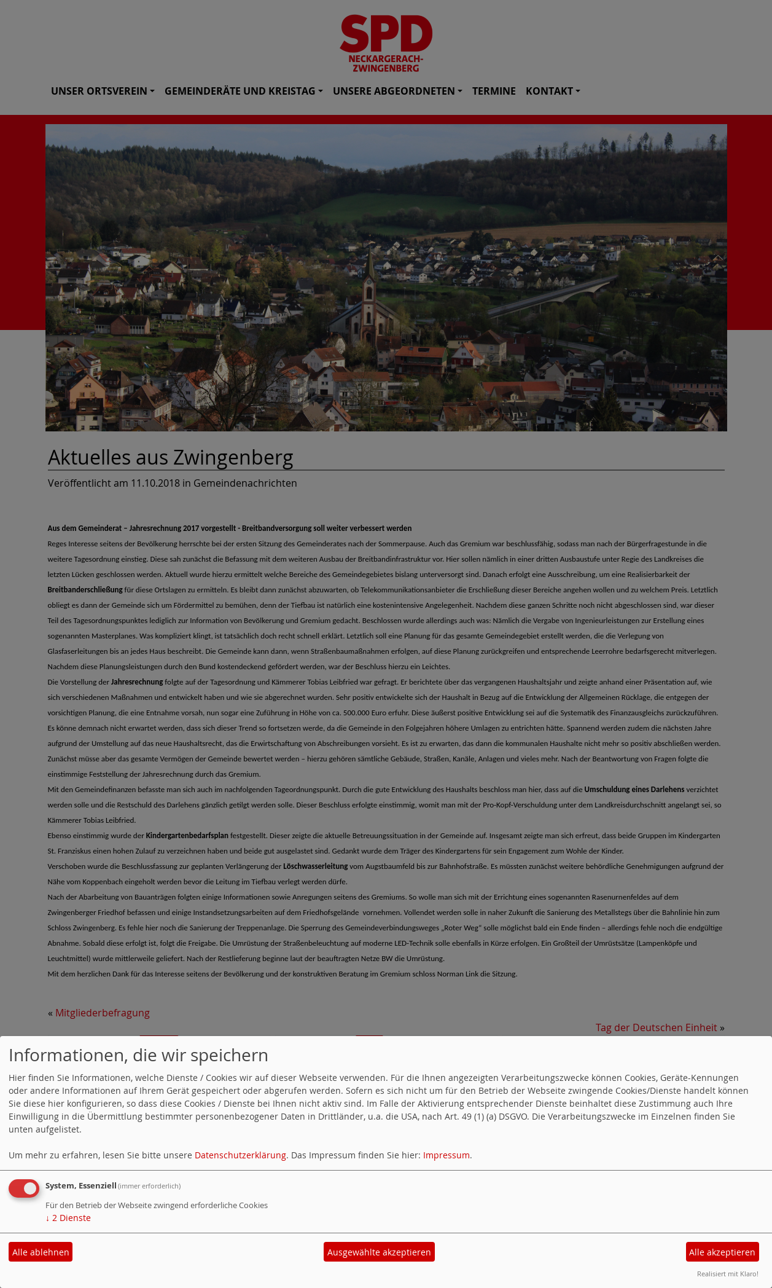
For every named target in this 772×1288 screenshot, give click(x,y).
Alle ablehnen (40, 1252)
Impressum (446, 1155)
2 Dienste (68, 1217)
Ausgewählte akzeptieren (379, 1252)
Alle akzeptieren (722, 1252)
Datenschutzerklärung (240, 1155)
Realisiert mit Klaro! (727, 1273)
